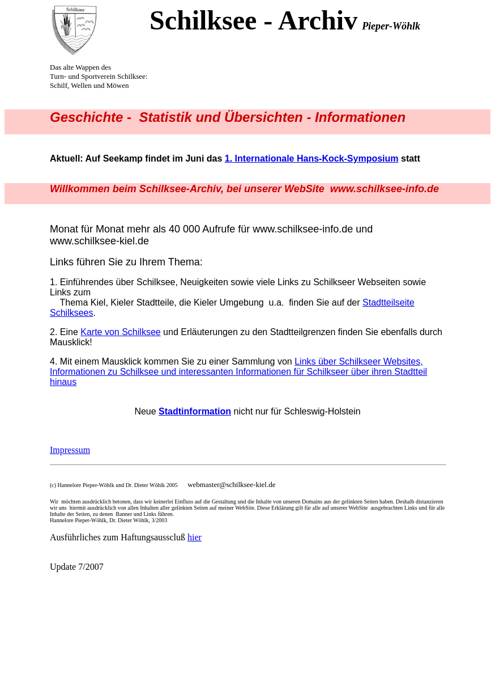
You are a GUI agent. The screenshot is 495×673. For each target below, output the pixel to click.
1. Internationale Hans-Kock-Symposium (312, 158)
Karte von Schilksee (120, 332)
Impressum (70, 450)
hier (194, 537)
